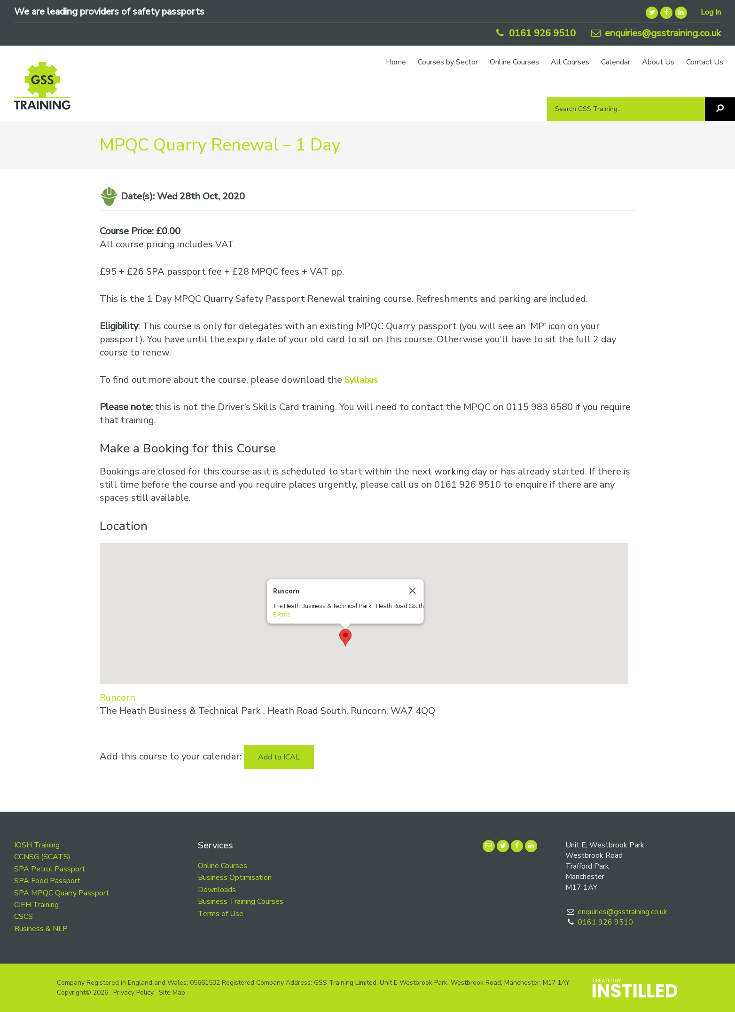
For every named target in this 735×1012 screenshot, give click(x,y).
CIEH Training (36, 905)
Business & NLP (41, 929)
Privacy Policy (133, 992)
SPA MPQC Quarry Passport (61, 893)
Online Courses (222, 866)
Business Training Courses (240, 901)
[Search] (720, 109)
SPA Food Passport (47, 881)
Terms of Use (220, 914)
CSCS (23, 916)
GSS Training (42, 90)
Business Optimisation (235, 877)
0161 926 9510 (534, 33)
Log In (711, 12)
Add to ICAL (279, 757)
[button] (345, 638)
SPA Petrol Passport (49, 869)
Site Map (172, 992)
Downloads (217, 890)
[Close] (412, 590)
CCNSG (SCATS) (42, 857)
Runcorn (117, 697)
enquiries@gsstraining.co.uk (655, 33)
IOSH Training (37, 845)
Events (281, 614)
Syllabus (361, 380)
